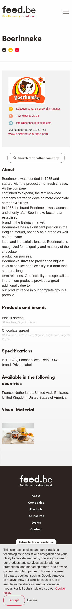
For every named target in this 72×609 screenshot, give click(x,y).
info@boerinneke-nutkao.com (33, 122)
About (36, 495)
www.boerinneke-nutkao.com (28, 134)
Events (36, 522)
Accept (14, 600)
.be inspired (36, 515)
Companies (36, 502)
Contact (36, 529)
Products (36, 509)
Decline (32, 600)
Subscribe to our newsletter (36, 542)
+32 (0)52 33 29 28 (27, 115)
